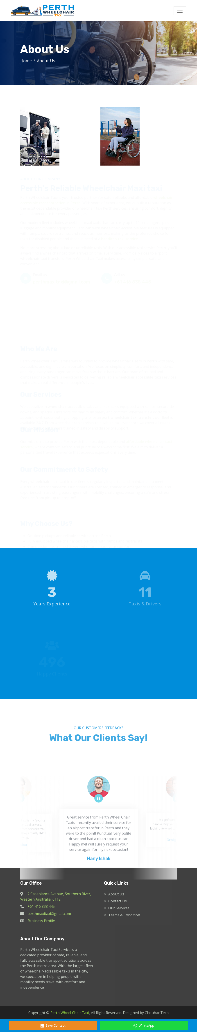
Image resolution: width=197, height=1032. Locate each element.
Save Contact (53, 1025)
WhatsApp (144, 1025)
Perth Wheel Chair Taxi (69, 1012)
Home (26, 60)
